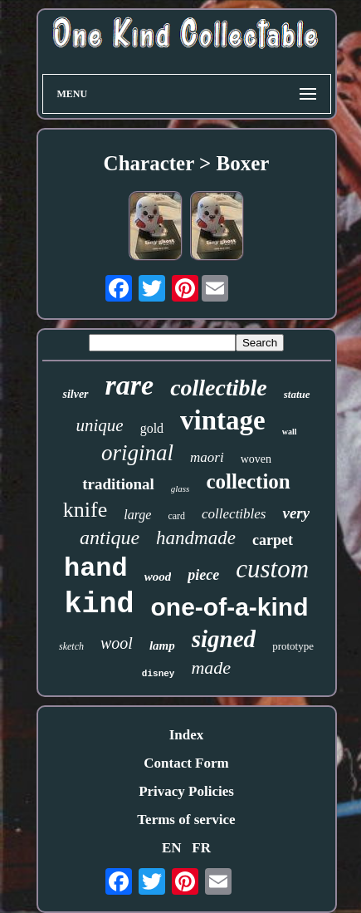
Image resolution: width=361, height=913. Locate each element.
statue (297, 394)
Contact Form (186, 763)
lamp (162, 645)
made (211, 667)
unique (99, 425)
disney (158, 674)
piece (203, 575)
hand (96, 568)
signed (224, 639)
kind (99, 604)
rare (129, 385)
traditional (118, 484)
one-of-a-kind (230, 607)
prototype (293, 646)
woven (256, 459)
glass (180, 488)
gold (151, 428)
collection (248, 481)
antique (109, 537)
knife (85, 510)
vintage (223, 420)
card (176, 516)
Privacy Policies (186, 791)
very (296, 513)
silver (75, 394)
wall (289, 431)
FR (201, 848)
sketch (71, 646)
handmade (196, 538)
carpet (272, 540)
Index (186, 735)
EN (172, 848)
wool (116, 643)
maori (207, 457)
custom (272, 568)
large (137, 515)
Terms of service (186, 819)
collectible (218, 387)
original (137, 452)
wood (158, 576)
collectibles (234, 514)
